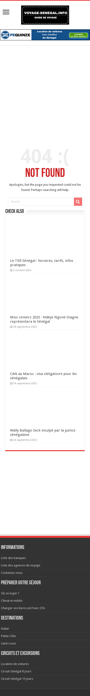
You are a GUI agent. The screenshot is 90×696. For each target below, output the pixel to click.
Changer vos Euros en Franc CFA (23, 608)
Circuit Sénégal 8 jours (16, 671)
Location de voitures (15, 664)
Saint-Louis (8, 643)
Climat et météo (12, 600)
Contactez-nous (12, 573)
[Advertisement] (45, 96)
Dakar (5, 628)
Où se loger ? (10, 593)
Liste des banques (13, 558)
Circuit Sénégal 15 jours (17, 678)
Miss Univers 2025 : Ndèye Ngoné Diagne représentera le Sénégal (44, 319)
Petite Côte (8, 636)
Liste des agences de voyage (20, 565)
